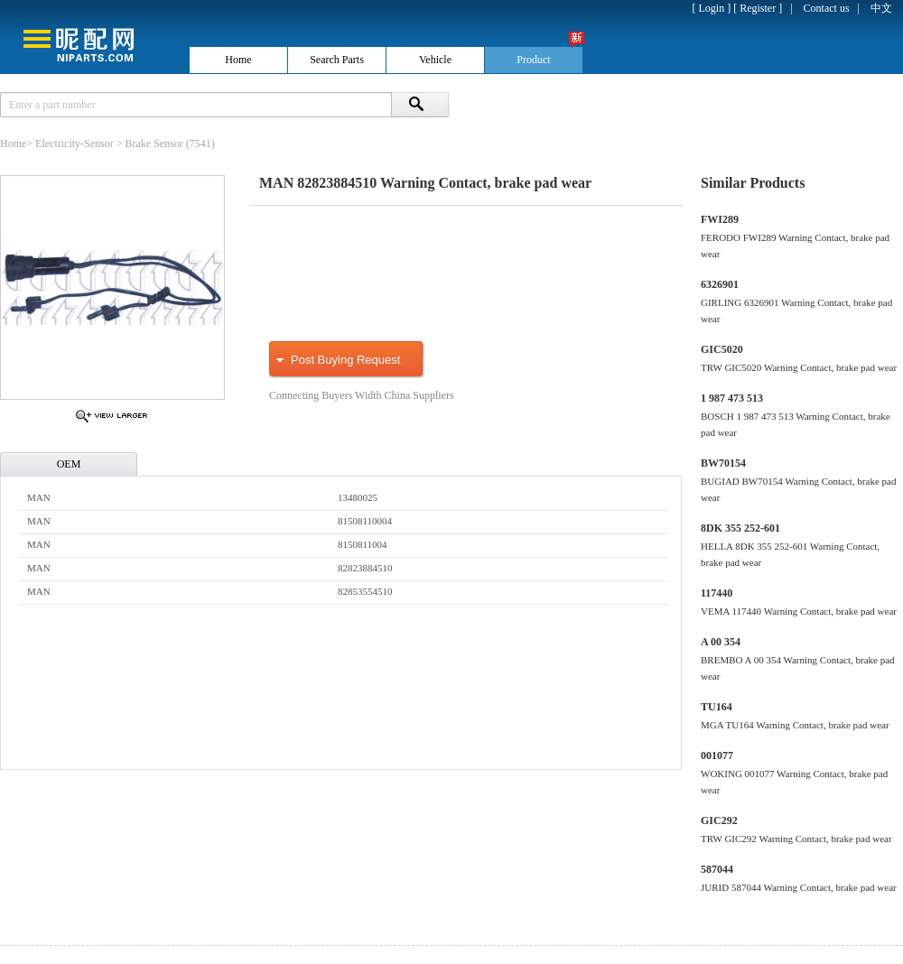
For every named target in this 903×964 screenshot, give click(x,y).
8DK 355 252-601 (740, 528)
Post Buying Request (345, 359)
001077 (717, 755)
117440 (716, 593)
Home (13, 143)
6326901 (720, 284)
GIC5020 (722, 349)
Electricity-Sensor (74, 143)
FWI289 (720, 219)
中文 (881, 8)
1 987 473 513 (732, 398)
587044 (717, 869)
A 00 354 (720, 641)
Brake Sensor (154, 143)
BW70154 (723, 463)
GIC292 (719, 820)
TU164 (716, 706)
